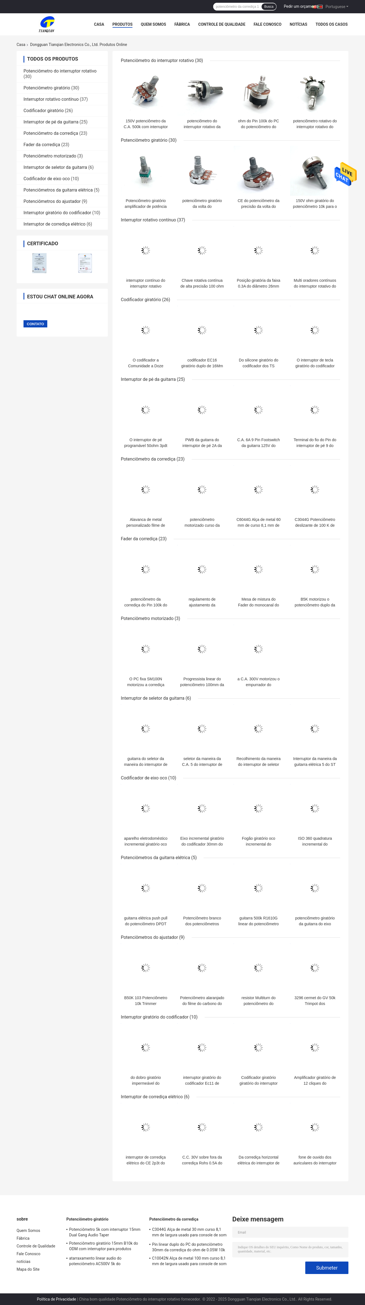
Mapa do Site (28, 1269)
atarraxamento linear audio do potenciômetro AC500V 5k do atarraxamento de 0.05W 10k (95, 1262)
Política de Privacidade (56, 1299)
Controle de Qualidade (221, 24)
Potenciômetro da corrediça (51, 133)
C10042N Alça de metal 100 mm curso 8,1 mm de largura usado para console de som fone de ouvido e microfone (189, 1262)
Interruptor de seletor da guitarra (55, 167)
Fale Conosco (267, 24)
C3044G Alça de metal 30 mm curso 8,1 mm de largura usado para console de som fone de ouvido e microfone (189, 1233)
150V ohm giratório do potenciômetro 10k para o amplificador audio (315, 206)
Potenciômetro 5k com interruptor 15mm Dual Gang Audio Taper (104, 1232)
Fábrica (182, 24)
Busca (268, 7)
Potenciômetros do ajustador (52, 201)
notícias (298, 24)
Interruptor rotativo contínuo (51, 99)
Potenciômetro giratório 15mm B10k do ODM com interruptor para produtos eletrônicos (103, 1247)
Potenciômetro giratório (47, 88)
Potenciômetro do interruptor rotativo (60, 71)
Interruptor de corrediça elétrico (54, 224)
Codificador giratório (44, 110)
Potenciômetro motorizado (50, 156)
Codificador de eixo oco (47, 178)
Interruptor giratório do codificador (57, 212)
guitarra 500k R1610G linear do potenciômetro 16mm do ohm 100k (258, 924)
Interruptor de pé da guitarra (51, 122)
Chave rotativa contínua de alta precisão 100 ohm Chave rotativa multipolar (202, 286)
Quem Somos (153, 24)
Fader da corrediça (42, 144)
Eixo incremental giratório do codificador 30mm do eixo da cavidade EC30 (202, 844)
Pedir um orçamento (301, 6)
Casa (99, 24)
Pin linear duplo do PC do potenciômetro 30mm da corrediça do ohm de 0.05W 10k (188, 1247)
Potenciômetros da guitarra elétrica (58, 190)
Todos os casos (332, 24)
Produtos (123, 24)
